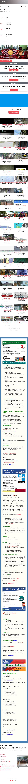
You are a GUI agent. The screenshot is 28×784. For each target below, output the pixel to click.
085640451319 (10, 680)
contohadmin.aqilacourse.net (10, 453)
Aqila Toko (4, 2)
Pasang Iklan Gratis (14, 112)
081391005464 (11, 464)
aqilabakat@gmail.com (13, 546)
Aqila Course (2, 754)
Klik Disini (15, 495)
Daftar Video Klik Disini (7, 429)
